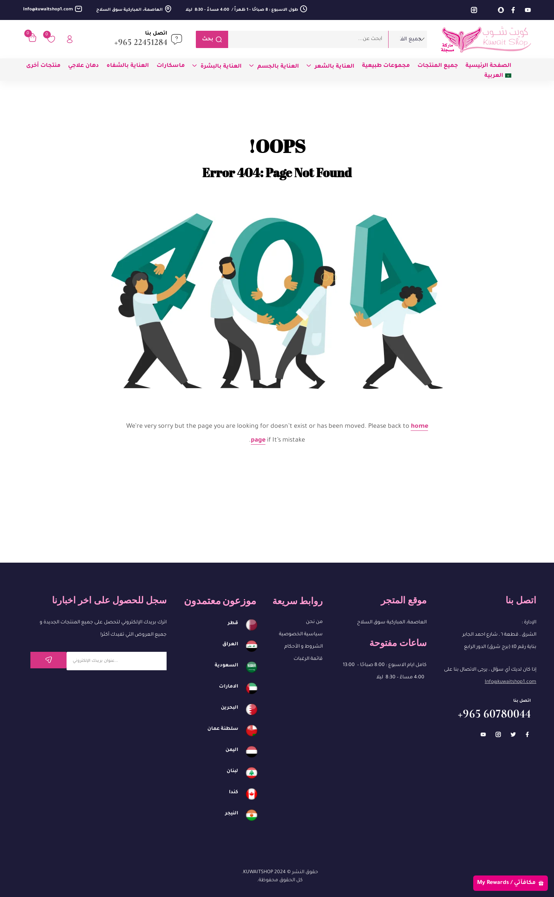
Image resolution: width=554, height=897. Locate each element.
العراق (230, 644)
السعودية (226, 665)
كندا (233, 792)
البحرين (229, 708)
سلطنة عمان (222, 729)
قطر (233, 623)
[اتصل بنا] (176, 39)
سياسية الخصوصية (301, 634)
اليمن (231, 750)
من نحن (314, 622)
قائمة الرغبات (308, 659)
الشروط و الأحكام (303, 646)
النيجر (231, 813)
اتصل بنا (156, 34)
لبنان (232, 771)
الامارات (228, 686)
